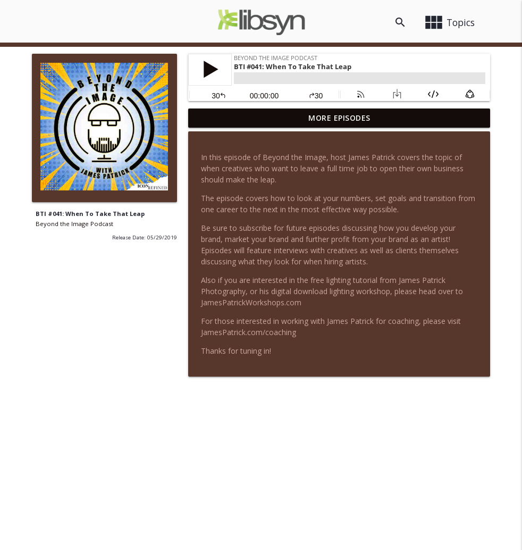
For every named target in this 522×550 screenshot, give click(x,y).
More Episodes (339, 118)
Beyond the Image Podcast (74, 224)
